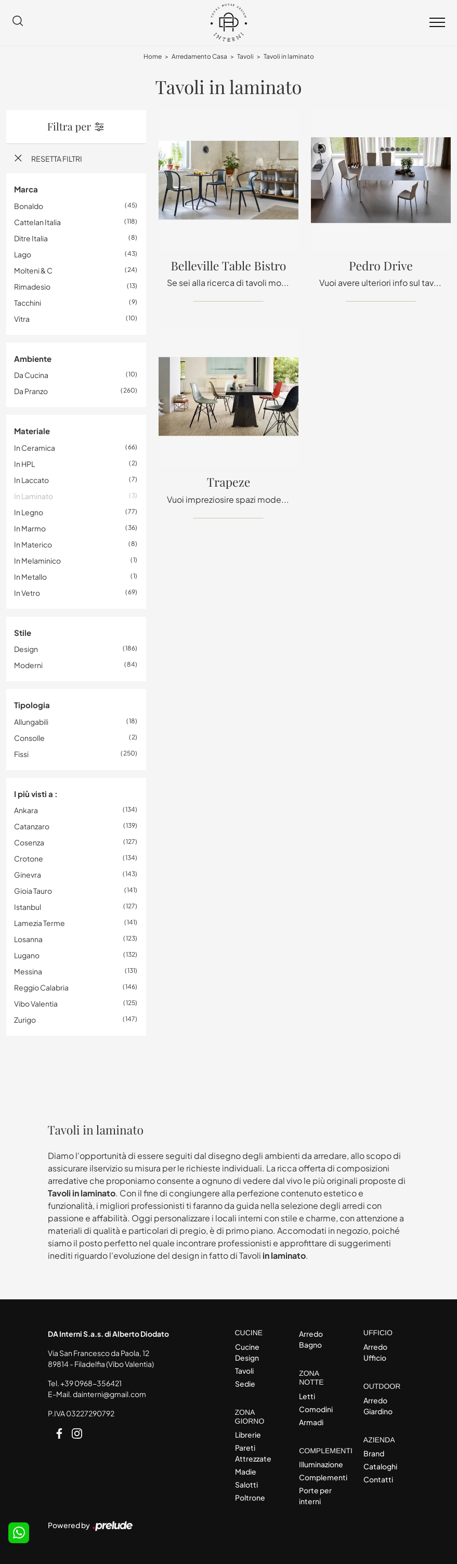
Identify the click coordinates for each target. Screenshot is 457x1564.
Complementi (322, 1477)
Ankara (26, 810)
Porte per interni (315, 1495)
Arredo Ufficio (375, 1352)
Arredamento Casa (199, 56)
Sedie (245, 1383)
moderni (28, 665)
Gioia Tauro (33, 890)
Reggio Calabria (41, 987)
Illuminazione (321, 1464)
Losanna (28, 939)
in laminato (33, 496)
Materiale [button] (32, 431)
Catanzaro (31, 826)
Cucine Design (247, 1352)
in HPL (24, 463)
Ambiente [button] (32, 358)
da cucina (31, 375)
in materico (33, 544)
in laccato (31, 480)
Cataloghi (380, 1466)
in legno (28, 512)
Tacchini (27, 302)
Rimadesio (32, 286)
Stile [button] (22, 632)
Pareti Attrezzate (253, 1453)
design (26, 649)
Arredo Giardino (378, 1406)
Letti (307, 1396)
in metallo (30, 576)
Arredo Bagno (311, 1339)
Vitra (22, 318)
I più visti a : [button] (36, 794)
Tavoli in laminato (289, 56)
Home (152, 56)
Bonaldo (28, 206)
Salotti (246, 1484)
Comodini (316, 1409)
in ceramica (34, 447)
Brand (373, 1453)
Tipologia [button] (32, 705)
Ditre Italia (31, 238)
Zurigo (25, 1019)
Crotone (28, 858)
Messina (28, 971)
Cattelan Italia (37, 222)
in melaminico (37, 560)
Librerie (248, 1434)
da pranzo (31, 391)
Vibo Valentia (36, 1003)
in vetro (27, 592)
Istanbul (27, 906)
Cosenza (29, 842)
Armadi (311, 1422)
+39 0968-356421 (91, 1383)
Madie (245, 1471)
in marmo (30, 528)
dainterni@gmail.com (109, 1394)
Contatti (378, 1479)
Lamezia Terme (39, 923)
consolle (29, 737)
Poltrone (250, 1497)
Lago (22, 254)
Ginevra (27, 874)
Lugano (27, 955)
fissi (21, 754)
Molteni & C (33, 270)
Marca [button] (26, 189)
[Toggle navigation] (437, 23)
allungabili (31, 721)
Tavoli (245, 56)
